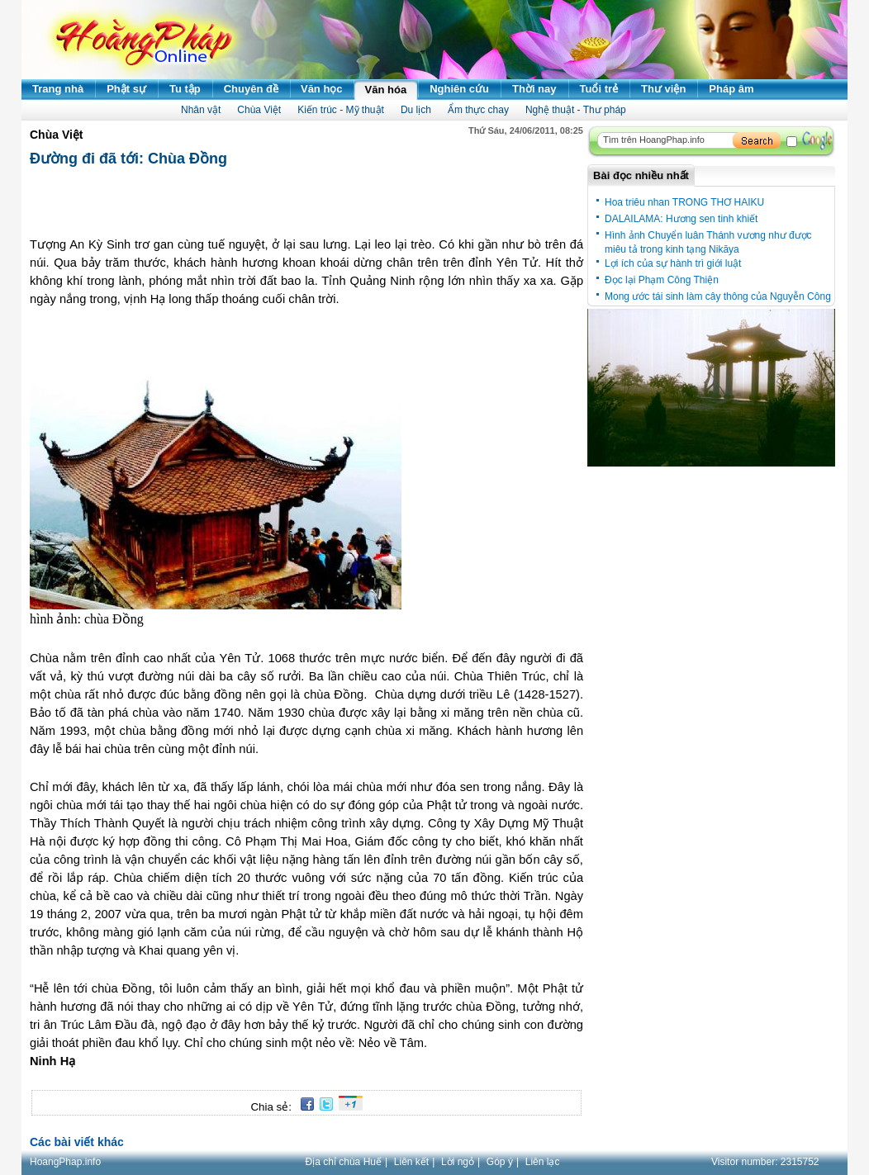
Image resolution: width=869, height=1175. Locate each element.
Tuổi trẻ (599, 89)
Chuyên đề (251, 89)
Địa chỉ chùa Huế (344, 1162)
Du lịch (416, 110)
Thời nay (534, 89)
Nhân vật (201, 110)
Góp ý (500, 1162)
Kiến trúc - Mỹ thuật (340, 110)
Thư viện (663, 89)
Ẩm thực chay (478, 110)
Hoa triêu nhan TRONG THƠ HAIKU (684, 202)
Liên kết (411, 1162)
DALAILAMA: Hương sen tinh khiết (681, 219)
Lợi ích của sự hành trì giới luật (673, 263)
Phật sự (126, 89)
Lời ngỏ (457, 1162)
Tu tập (185, 89)
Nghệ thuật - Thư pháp (575, 110)
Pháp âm (731, 89)
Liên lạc (542, 1162)
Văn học (322, 89)
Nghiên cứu (459, 89)
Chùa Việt (259, 110)
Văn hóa (386, 89)
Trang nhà (57, 89)
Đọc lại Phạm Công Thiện (662, 280)
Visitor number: (765, 1162)
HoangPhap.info (65, 1162)
